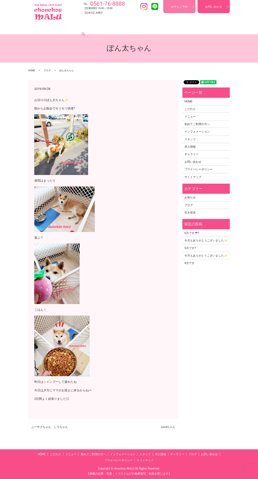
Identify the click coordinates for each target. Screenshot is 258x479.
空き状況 (190, 212)
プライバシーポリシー (198, 169)
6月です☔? (191, 233)
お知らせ (190, 197)
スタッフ (150, 28)
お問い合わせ (213, 6)
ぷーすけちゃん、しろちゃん (49, 426)
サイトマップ (192, 177)
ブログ (202, 28)
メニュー (71, 28)
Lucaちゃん (168, 426)
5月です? (190, 248)
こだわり (54, 28)
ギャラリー (186, 28)
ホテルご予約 (179, 6)
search (215, 28)
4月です (189, 263)
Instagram (143, 6)
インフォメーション (126, 28)
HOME (39, 28)
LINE (154, 6)
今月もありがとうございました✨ (205, 240)
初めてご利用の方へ (95, 28)
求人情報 (167, 28)
